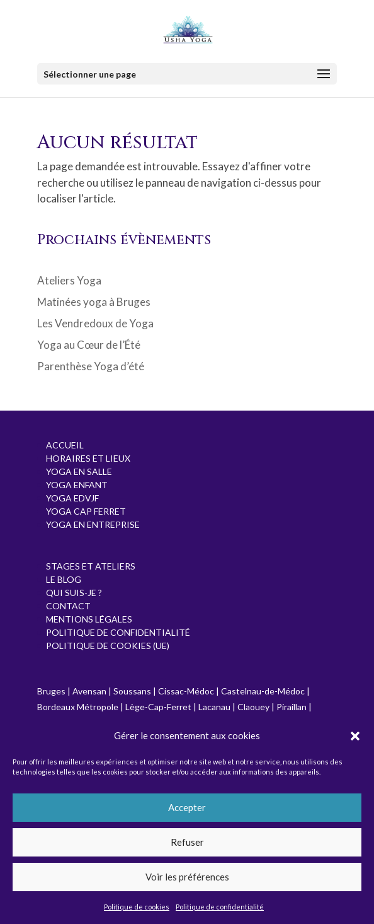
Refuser (187, 842)
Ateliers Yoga (69, 280)
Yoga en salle (79, 471)
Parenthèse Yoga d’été (90, 366)
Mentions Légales (89, 619)
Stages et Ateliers (90, 566)
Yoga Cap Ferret (86, 511)
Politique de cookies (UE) (107, 645)
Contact (68, 605)
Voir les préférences (187, 876)
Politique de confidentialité (220, 907)
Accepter (187, 807)
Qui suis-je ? (74, 592)
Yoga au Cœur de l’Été (88, 344)
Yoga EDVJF (72, 498)
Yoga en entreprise (93, 524)
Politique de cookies (136, 907)
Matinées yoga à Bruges (93, 301)
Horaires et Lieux (88, 458)
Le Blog (63, 579)
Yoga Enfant (77, 484)
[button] (355, 736)
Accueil (65, 445)
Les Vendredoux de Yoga (95, 323)
